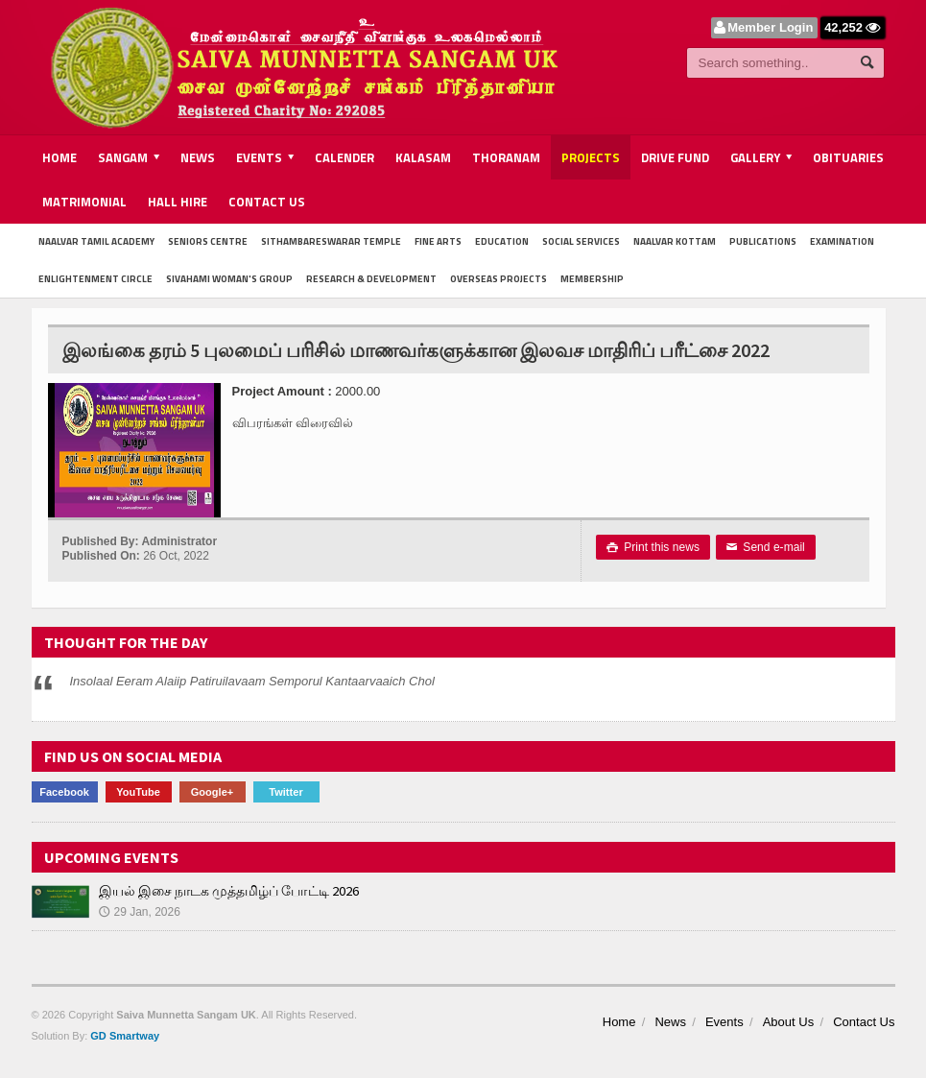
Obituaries (848, 157)
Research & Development (371, 279)
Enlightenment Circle (95, 279)
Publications (762, 241)
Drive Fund (675, 157)
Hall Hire (177, 201)
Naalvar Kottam (674, 241)
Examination (842, 241)
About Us (788, 1022)
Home (59, 157)
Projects (590, 157)
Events (724, 1022)
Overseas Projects (498, 279)
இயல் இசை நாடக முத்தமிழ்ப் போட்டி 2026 (228, 890)
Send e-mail (764, 547)
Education (502, 241)
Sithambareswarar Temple (331, 241)
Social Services (581, 241)
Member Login (771, 27)
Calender (344, 157)
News (197, 157)
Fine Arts (438, 241)
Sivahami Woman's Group (229, 279)
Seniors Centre (208, 241)
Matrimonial (84, 201)
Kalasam (423, 157)
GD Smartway (124, 1036)
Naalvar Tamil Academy (96, 241)
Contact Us (266, 201)
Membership (592, 279)
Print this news (653, 547)
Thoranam (506, 157)
